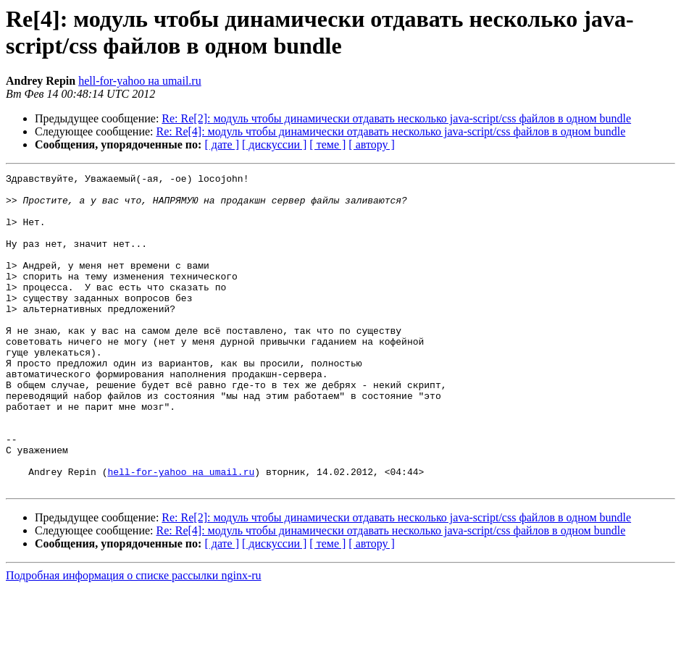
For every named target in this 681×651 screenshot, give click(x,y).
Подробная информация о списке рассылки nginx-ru (134, 638)
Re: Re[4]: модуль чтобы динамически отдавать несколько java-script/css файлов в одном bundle (391, 131)
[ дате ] (221, 144)
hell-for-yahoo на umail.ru (139, 81)
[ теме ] (327, 144)
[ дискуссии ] (274, 144)
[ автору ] (371, 144)
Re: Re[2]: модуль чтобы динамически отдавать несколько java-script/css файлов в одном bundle (396, 118)
